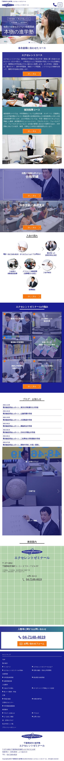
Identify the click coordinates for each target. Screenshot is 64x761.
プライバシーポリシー (9, 727)
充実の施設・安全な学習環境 (42, 670)
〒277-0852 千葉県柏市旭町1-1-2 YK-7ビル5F (18, 749)
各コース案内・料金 (10, 692)
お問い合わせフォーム (32, 643)
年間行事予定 (37, 699)
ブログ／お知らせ (9, 713)
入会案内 (5, 684)
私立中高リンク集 (7, 724)
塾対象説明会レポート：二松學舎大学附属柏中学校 (21, 438)
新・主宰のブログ (7, 720)
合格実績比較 (8, 681)
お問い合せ (36, 716)
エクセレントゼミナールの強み (13, 670)
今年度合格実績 (8, 677)
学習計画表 (7, 699)
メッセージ (7, 667)
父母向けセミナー (7, 702)
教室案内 (5, 709)
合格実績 (5, 674)
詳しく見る (32, 74)
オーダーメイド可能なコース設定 (43, 688)
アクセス (36, 713)
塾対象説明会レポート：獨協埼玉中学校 (17, 426)
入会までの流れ (8, 688)
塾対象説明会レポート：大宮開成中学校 (17, 420)
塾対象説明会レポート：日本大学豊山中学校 (19, 432)
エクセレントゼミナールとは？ (43, 667)
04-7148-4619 (13, 254)
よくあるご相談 (8, 716)
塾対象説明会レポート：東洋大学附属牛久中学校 (20, 407)
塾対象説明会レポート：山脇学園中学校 (17, 413)
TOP (3, 659)
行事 (3, 695)
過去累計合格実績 (38, 677)
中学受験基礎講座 (9, 706)
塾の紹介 (5, 663)
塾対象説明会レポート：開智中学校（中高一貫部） (21, 445)
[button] (61, 25)
